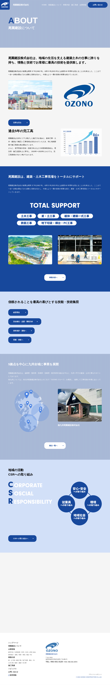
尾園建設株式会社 (21, 5)
